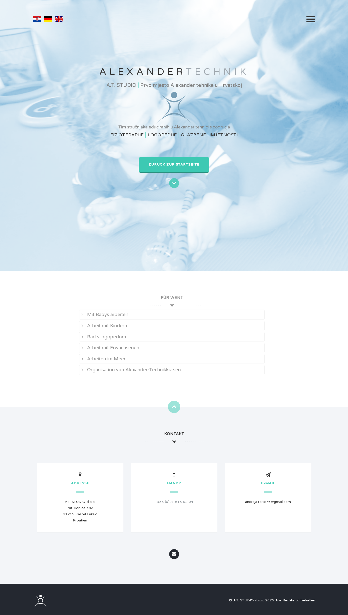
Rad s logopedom (102, 337)
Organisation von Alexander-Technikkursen (129, 369)
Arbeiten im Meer (102, 359)
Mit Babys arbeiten (103, 314)
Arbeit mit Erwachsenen (109, 347)
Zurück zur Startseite (174, 164)
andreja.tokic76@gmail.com (268, 502)
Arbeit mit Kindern (103, 325)
